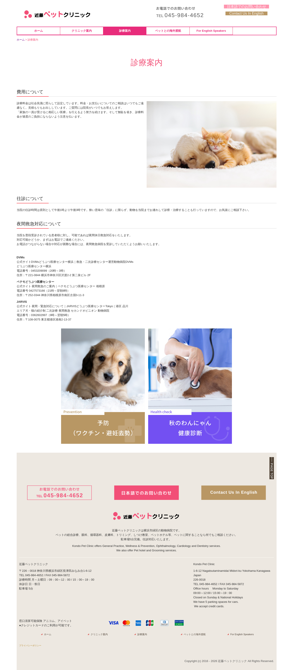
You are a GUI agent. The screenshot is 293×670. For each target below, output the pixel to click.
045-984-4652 (34, 575)
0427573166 (37, 290)
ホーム (38, 30)
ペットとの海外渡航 (168, 30)
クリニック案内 (82, 30)
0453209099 (39, 270)
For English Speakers (211, 30)
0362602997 (39, 315)
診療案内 (125, 30)
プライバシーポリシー (30, 645)
